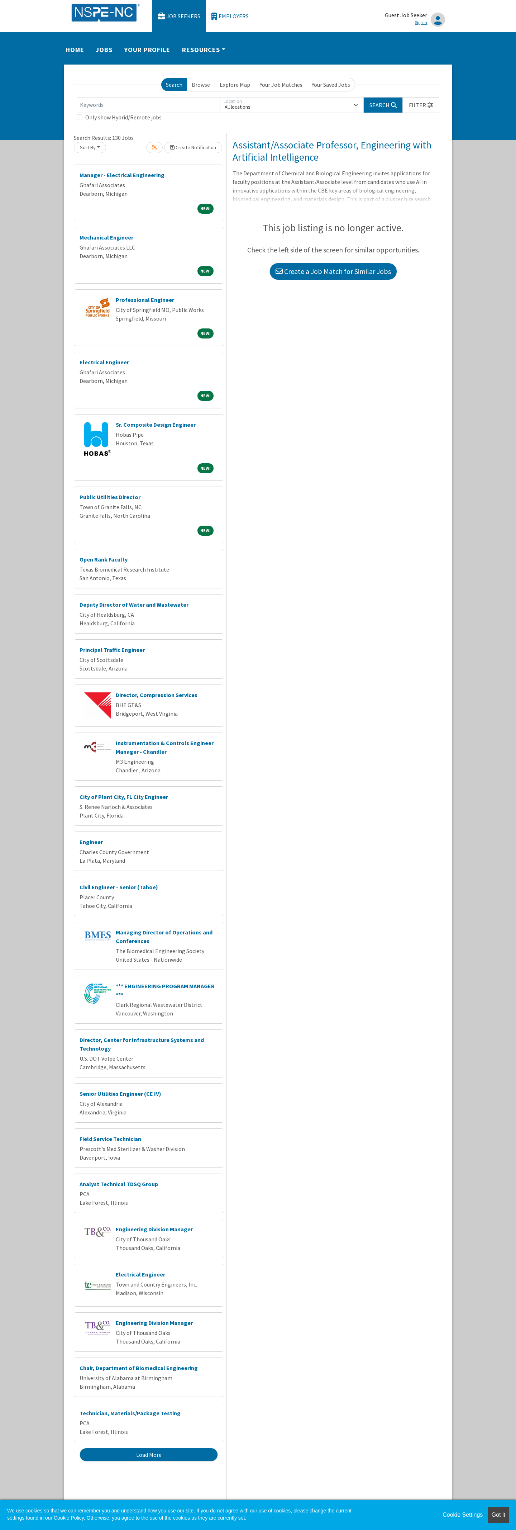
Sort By (88, 147)
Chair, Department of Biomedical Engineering (139, 1368)
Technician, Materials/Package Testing (130, 1413)
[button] (421, 105)
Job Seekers (179, 16)
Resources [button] (201, 50)
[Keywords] (148, 105)
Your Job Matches (281, 84)
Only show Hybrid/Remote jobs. (124, 117)
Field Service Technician (110, 1138)
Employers (230, 16)
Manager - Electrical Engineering (122, 175)
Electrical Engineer (104, 362)
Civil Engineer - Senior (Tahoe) (119, 887)
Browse (201, 84)
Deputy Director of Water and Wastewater (134, 604)
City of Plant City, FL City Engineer (124, 796)
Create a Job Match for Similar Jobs (333, 271)
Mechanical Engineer (106, 237)
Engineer (91, 841)
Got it (498, 1515)
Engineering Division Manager (154, 1229)
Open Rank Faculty (104, 559)
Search (174, 84)
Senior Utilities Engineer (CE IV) (120, 1093)
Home (75, 50)
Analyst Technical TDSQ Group (119, 1184)
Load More (149, 1454)
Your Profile (147, 50)
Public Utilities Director (110, 497)
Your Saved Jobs (331, 84)
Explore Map (235, 84)
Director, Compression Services (156, 694)
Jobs (104, 50)
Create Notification (193, 147)
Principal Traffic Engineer (112, 649)
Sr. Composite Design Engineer (156, 424)
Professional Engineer (145, 299)
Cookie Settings (463, 1515)
